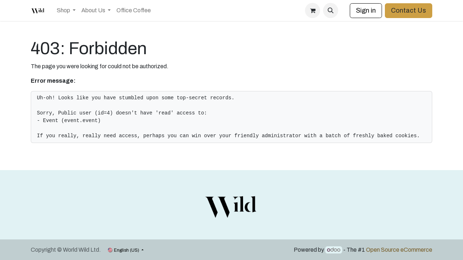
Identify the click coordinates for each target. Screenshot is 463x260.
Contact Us (408, 10)
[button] (330, 10)
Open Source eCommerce (399, 250)
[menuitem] (66, 10)
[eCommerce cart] (312, 10)
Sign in (366, 10)
